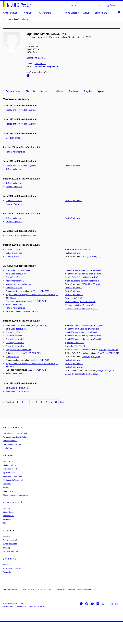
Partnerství (7, 519)
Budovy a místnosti (10, 551)
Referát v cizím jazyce (15, 152)
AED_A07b (41, 301)
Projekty (88, 91)
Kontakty (6, 536)
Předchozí (8, 402)
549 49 (40, 64)
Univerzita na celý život (12, 444)
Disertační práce (13, 138)
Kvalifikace (58, 91)
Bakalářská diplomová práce (18, 270)
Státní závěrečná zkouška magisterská (82, 281)
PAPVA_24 (112, 350)
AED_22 (27, 353)
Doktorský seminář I (14, 336)
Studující (86, 13)
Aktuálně (9, 558)
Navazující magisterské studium (15, 437)
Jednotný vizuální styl (86, 589)
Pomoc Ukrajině (71, 13)
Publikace (74, 91)
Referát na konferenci (15, 169)
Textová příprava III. (74, 291)
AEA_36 (35, 325)
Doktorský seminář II (15, 339)
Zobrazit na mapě (35, 58)
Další (63, 402)
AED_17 (32, 301)
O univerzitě (12, 502)
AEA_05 (103, 350)
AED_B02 (98, 325)
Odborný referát (12, 256)
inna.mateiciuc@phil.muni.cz (48, 66)
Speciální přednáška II (75, 346)
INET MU (31, 589)
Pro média (7, 572)
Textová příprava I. (14, 204)
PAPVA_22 (113, 353)
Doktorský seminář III (15, 343)
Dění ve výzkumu (9, 465)
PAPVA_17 (45, 325)
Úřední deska (8, 512)
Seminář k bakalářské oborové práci (81, 332)
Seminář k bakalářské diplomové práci (22, 311)
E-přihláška (7, 448)
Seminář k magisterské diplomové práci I (83, 270)
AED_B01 (96, 256)
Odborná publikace (14, 201)
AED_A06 (95, 284)
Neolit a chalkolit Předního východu (21, 110)
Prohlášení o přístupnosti (26, 606)
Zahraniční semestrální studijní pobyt (81, 308)
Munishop (71, 589)
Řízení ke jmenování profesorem (15, 495)
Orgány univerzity (10, 544)
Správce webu (8, 606)
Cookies (41, 606)
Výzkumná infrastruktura (12, 476)
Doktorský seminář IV (15, 346)
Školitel (43, 91)
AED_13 (87, 256)
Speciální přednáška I (74, 343)
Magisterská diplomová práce (18, 284)
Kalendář (6, 564)
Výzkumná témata (10, 473)
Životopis (30, 91)
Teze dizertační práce (74, 298)
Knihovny (6, 548)
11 (56, 402)
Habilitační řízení (9, 491)
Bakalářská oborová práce (17, 274)
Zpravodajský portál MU (12, 568)
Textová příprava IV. (74, 295)
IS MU (23, 589)
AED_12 (86, 284)
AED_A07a (37, 353)
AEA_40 (104, 353)
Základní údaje (13, 91)
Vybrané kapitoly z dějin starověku (80, 305)
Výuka (101, 91)
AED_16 (100, 370)
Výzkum (8, 455)
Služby (5, 523)
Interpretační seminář (15, 281)
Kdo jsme (6, 508)
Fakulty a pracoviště (11, 540)
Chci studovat (13, 427)
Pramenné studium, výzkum (77, 249)
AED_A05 (44, 291)
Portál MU (41, 589)
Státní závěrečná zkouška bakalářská (81, 277)
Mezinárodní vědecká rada (13, 480)
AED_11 (35, 291)
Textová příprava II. (73, 166)
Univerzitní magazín (10, 589)
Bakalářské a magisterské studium (16, 433)
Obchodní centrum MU (56, 589)
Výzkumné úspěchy (10, 469)
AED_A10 (109, 370)
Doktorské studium (10, 441)
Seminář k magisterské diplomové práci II (83, 274)
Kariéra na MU (8, 516)
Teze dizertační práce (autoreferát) (80, 302)
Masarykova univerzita (17, 603)
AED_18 (89, 325)
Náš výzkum (7, 461)
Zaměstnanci (101, 13)
